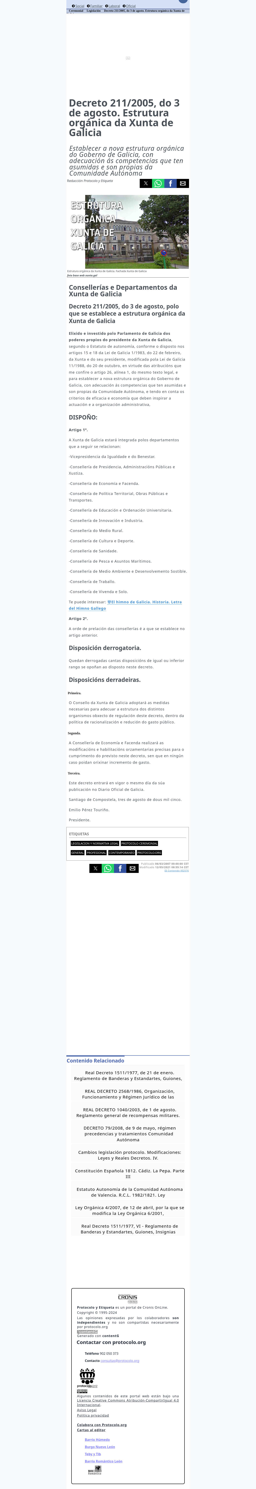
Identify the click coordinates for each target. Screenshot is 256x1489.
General (77, 853)
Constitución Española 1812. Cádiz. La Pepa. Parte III (130, 1173)
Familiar (96, 6)
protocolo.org (149, 853)
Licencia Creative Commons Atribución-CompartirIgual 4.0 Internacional (128, 1402)
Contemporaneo (122, 853)
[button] (146, 183)
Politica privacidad (93, 1415)
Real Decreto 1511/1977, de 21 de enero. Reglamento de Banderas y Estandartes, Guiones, (128, 1075)
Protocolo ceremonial (139, 843)
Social (79, 6)
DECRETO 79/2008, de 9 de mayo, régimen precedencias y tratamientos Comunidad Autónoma (130, 1133)
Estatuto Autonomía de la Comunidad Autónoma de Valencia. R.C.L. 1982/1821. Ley (130, 1192)
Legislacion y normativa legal (95, 843)
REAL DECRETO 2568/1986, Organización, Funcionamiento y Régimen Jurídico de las (128, 1094)
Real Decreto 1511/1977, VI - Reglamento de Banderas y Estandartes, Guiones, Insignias (129, 1229)
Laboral (114, 6)
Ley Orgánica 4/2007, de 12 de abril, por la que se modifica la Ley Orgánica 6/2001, (129, 1210)
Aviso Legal (87, 1410)
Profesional (96, 853)
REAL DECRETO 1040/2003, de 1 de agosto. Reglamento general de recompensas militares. (128, 1112)
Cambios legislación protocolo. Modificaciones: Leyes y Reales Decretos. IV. (129, 1155)
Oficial (131, 6)
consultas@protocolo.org (120, 1360)
